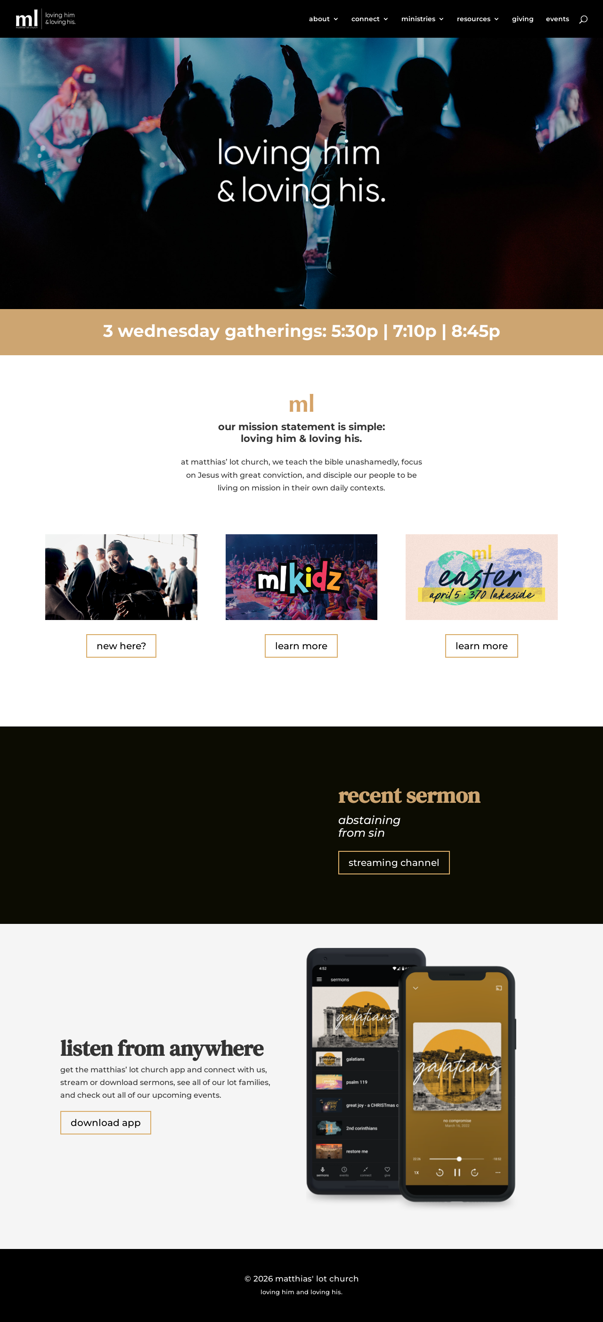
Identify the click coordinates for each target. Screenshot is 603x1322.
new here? (121, 646)
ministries (418, 19)
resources (473, 19)
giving (523, 19)
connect (365, 19)
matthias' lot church (317, 1278)
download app (106, 1122)
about (319, 19)
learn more (301, 646)
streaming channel (394, 862)
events (557, 19)
